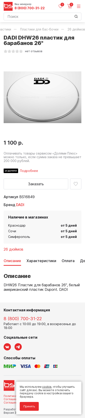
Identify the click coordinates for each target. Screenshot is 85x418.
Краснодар (17, 225)
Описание (12, 261)
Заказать (36, 184)
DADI (20, 204)
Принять (29, 406)
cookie (46, 386)
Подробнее (29, 171)
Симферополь (19, 237)
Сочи (12, 231)
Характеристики (41, 261)
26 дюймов (13, 249)
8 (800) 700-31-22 (30, 8)
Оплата (68, 261)
